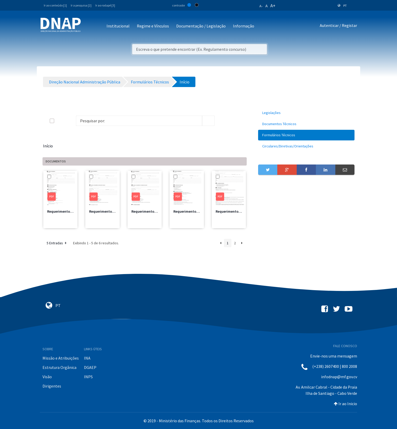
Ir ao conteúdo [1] (55, 5)
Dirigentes (51, 386)
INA (87, 358)
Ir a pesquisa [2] (81, 5)
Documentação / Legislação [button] (201, 25)
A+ (272, 6)
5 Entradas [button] (57, 243)
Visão (47, 376)
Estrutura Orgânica (59, 367)
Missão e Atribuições (60, 358)
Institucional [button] (118, 25)
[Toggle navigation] (88, 26)
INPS (88, 376)
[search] (208, 121)
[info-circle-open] (223, 121)
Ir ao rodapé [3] (105, 5)
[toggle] (60, 120)
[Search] (139, 121)
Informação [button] (243, 25)
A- (261, 6)
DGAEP (90, 367)
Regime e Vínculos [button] (153, 25)
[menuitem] (306, 113)
